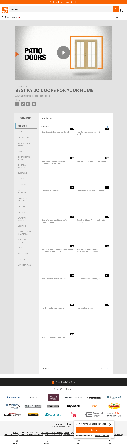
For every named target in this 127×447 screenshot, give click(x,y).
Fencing (21, 179)
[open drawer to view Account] (110, 442)
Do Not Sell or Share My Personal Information (62, 435)
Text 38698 (72, 426)
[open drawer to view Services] (48, 442)
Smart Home (23, 253)
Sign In (94, 430)
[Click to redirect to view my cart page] (121, 10)
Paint (20, 248)
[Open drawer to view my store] (11, 17)
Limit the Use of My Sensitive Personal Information (24, 435)
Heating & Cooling (22, 199)
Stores (15, 433)
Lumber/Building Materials (25, 233)
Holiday (21, 206)
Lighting (22, 226)
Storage (22, 259)
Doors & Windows (22, 166)
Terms (66, 433)
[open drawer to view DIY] (79, 442)
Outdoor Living (22, 241)
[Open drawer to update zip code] (120, 17)
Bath (20, 132)
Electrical (22, 173)
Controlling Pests (24, 144)
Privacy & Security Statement (52, 433)
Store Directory (117, 434)
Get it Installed (22, 191)
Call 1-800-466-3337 (58, 426)
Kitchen (21, 212)
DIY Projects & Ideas (24, 158)
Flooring (22, 184)
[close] (110, 424)
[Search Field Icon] (116, 9)
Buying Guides (24, 137)
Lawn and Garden (22, 219)
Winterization (24, 265)
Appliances (23, 126)
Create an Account (102, 436)
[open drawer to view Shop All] (17, 442)
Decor (21, 151)
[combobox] (62, 9)
